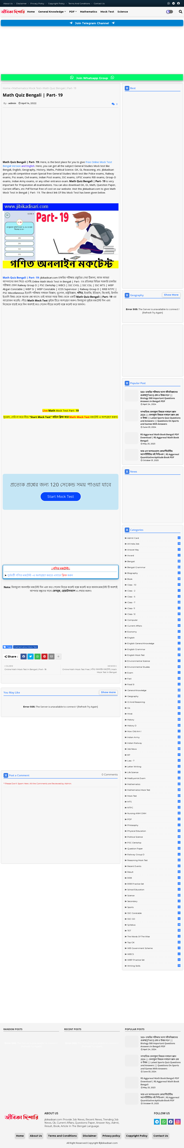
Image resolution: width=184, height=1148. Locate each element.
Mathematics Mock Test (26, 88)
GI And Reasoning (153, 701)
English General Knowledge (153, 643)
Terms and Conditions (79, 3)
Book (153, 578)
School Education (153, 889)
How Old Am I (153, 731)
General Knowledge (51, 11)
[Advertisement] (92, 50)
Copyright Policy (56, 3)
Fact (153, 678)
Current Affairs (153, 625)
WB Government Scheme (153, 948)
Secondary (153, 901)
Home (31, 11)
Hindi (153, 713)
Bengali (153, 561)
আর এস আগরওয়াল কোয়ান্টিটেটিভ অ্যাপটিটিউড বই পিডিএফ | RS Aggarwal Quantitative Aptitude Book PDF (159, 454)
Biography (153, 572)
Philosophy (153, 825)
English (153, 637)
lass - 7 (153, 760)
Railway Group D (153, 854)
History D (153, 725)
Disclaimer (21, 3)
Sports (153, 907)
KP (153, 754)
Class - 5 (153, 596)
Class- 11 (153, 608)
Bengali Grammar (153, 567)
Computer (153, 619)
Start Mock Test (60, 497)
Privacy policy (111, 1135)
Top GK (153, 942)
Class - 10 (153, 584)
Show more (108, 692)
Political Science (153, 836)
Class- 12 (153, 613)
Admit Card (153, 537)
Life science (153, 772)
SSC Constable (153, 912)
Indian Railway (153, 742)
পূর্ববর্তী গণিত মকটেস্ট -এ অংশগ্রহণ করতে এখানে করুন (40, 575)
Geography (153, 696)
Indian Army (153, 737)
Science (122, 11)
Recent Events (153, 866)
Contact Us (160, 1135)
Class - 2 (153, 590)
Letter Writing (153, 766)
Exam (153, 672)
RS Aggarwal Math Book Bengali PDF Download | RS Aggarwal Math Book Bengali (159, 437)
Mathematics (88, 11)
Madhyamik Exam (153, 778)
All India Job (153, 543)
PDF (72, 11)
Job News (153, 748)
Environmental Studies (153, 666)
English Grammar (153, 649)
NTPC (153, 807)
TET (153, 930)
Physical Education (153, 830)
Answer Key (153, 549)
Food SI (153, 684)
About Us (8, 3)
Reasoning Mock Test (153, 860)
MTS (153, 801)
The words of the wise (153, 936)
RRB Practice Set (153, 883)
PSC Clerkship (153, 842)
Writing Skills (153, 965)
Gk (153, 707)
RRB (153, 877)
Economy (153, 631)
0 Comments (110, 774)
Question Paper (153, 848)
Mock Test (107, 11)
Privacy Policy (37, 3)
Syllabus (153, 924)
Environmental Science (153, 660)
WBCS (153, 953)
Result (153, 871)
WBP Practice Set (153, 959)
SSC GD (153, 918)
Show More (171, 294)
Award (153, 555)
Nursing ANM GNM (153, 813)
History (153, 719)
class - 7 (153, 602)
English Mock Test (153, 654)
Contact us (99, 3)
